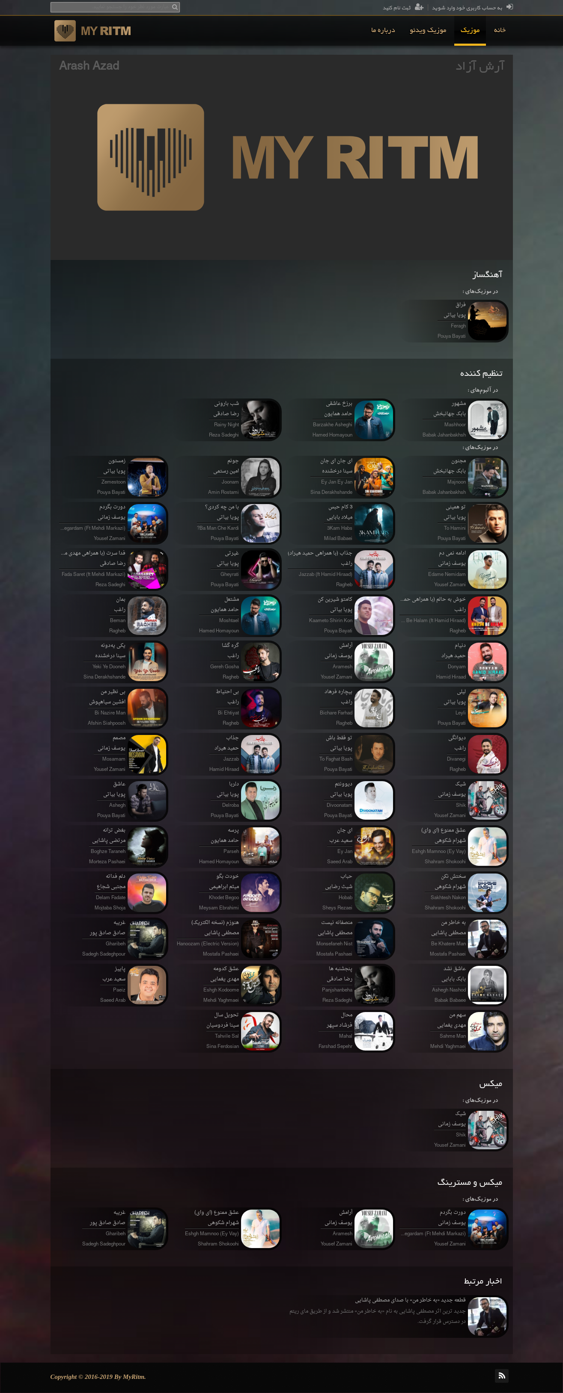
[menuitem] (500, 31)
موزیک (470, 31)
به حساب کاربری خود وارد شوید (472, 8)
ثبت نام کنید (403, 8)
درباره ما (383, 31)
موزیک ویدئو (428, 31)
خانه (500, 31)
